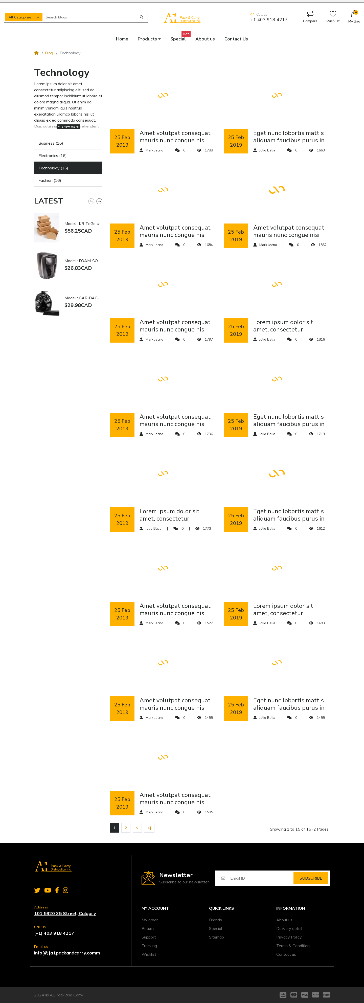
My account (155, 908)
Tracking (149, 945)
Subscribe (311, 878)
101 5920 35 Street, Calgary (65, 913)
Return (148, 928)
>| (149, 827)
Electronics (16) (52, 155)
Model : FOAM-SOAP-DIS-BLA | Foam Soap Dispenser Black (83, 261)
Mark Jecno (154, 150)
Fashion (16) (49, 180)
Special (215, 928)
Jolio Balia (267, 150)
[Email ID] (261, 878)
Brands (215, 919)
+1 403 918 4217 (269, 20)
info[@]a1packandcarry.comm (67, 953)
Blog (49, 52)
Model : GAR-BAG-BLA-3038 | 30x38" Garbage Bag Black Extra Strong (83, 298)
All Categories (20, 17)
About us (284, 919)
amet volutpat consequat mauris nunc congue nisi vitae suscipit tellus (175, 136)
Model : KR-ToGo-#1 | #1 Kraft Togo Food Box (83, 224)
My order (150, 919)
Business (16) (50, 143)
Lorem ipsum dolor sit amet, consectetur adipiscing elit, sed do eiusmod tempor (283, 326)
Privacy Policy (289, 937)
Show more (68, 126)
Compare (310, 17)
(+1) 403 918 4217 (54, 933)
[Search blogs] (89, 17)
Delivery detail (289, 928)
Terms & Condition (293, 945)
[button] (354, 17)
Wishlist (332, 17)
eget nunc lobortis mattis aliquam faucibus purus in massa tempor (289, 136)
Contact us (286, 954)
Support (149, 937)
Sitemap (216, 937)
